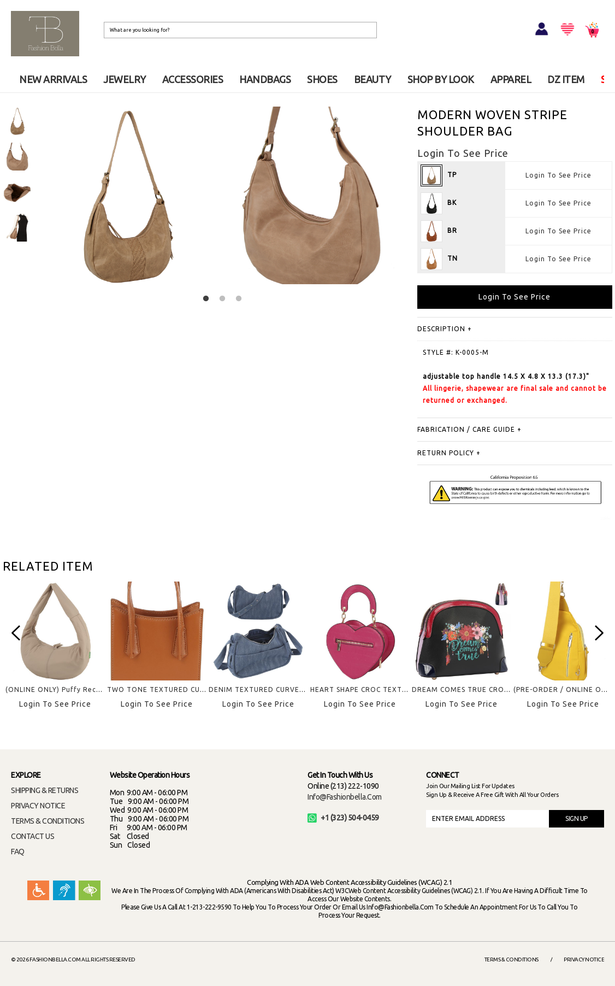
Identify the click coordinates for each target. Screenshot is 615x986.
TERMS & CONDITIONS (47, 821)
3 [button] (238, 299)
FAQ (18, 851)
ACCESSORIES (192, 79)
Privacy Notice (584, 959)
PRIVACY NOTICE (38, 805)
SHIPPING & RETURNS (44, 790)
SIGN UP (576, 818)
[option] (17, 121)
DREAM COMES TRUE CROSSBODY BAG (480, 689)
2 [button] (222, 299)
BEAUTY (372, 79)
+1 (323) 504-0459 (343, 817)
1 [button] (205, 299)
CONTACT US (32, 836)
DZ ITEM (565, 79)
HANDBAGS (265, 79)
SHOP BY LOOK (440, 79)
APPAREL (510, 79)
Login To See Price (558, 175)
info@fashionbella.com (345, 797)
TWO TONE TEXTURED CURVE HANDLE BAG (184, 689)
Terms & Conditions (511, 959)
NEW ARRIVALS (53, 79)
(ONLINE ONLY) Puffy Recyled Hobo (68, 689)
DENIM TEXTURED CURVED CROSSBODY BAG (288, 689)
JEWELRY (124, 79)
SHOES (322, 79)
